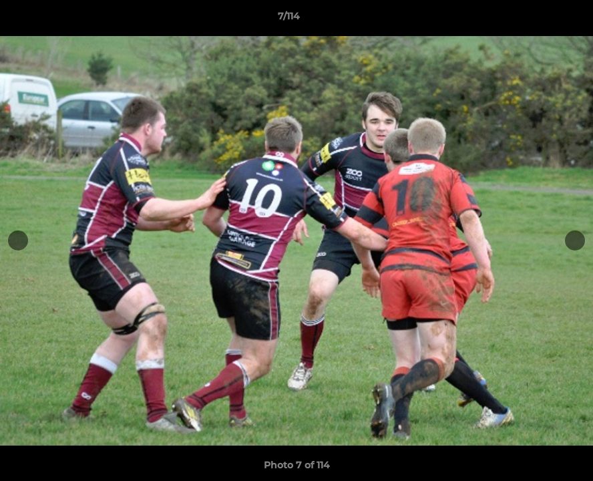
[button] (537, 19)
